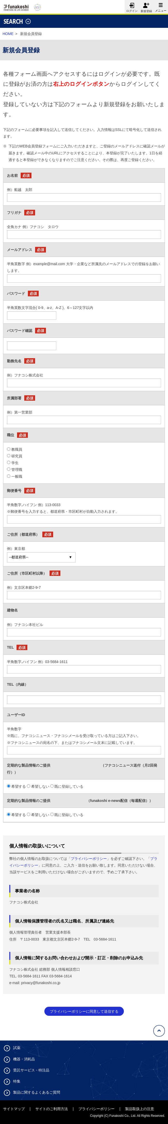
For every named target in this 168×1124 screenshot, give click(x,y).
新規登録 (146, 11)
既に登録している (68, 786)
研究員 (16, 456)
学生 (15, 463)
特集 (16, 1081)
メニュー (160, 6)
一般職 (16, 476)
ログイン (131, 6)
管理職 (16, 469)
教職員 (16, 449)
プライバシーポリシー (89, 859)
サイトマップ (14, 1109)
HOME (8, 34)
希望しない (40, 786)
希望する (18, 786)
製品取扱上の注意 (139, 1109)
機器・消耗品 (24, 1059)
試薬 (16, 1048)
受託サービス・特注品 (31, 1070)
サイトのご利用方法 (51, 1109)
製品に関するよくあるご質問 (36, 1092)
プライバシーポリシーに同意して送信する (84, 1011)
